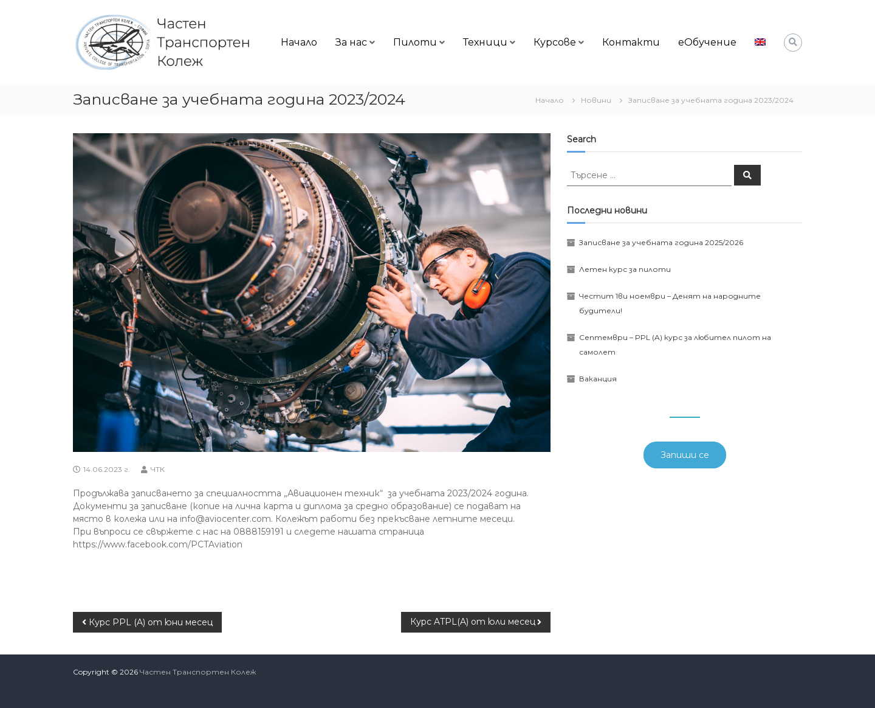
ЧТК (158, 469)
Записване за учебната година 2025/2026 (661, 242)
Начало (299, 42)
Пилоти (415, 42)
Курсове (555, 42)
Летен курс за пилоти (625, 269)
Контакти (631, 42)
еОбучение (707, 42)
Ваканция (598, 378)
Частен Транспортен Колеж (198, 671)
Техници (485, 42)
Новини (596, 100)
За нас (351, 42)
